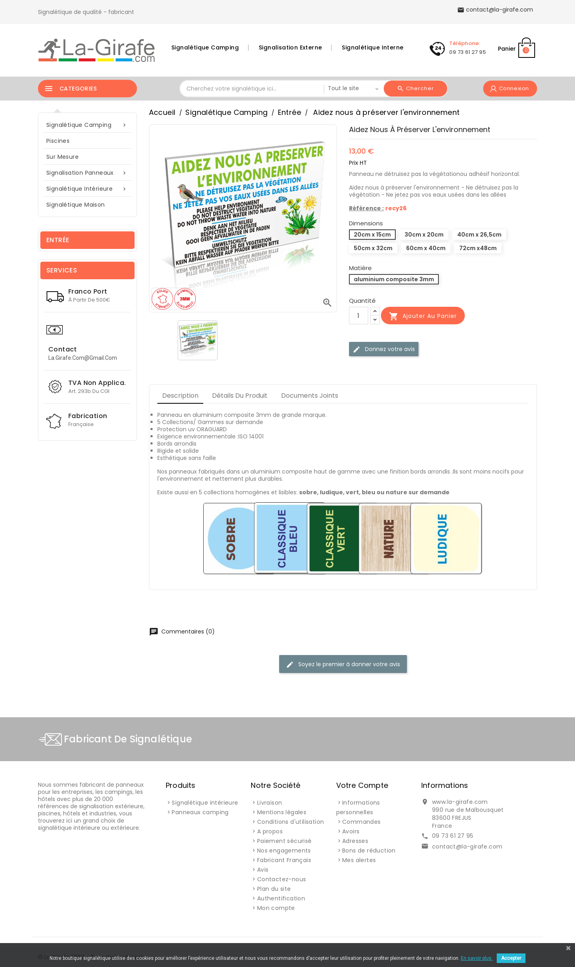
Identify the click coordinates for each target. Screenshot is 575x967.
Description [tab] (180, 395)
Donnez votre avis (384, 349)
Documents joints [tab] (309, 395)
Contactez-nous (281, 879)
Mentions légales (281, 812)
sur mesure (62, 157)
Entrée (57, 240)
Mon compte (276, 908)
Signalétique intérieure (87, 189)
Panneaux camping (200, 812)
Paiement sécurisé (284, 841)
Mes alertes (359, 860)
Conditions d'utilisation (290, 822)
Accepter (511, 958)
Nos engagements (284, 851)
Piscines (57, 141)
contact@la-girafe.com (467, 847)
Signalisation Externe (290, 47)
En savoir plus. (477, 958)
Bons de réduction (369, 851)
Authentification (281, 898)
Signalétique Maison (75, 205)
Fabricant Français (284, 860)
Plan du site (274, 889)
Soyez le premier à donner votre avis (343, 664)
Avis (263, 870)
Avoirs (350, 831)
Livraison (269, 803)
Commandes (361, 822)
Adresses (355, 841)
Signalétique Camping (205, 47)
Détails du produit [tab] (240, 395)
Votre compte (362, 785)
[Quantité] (358, 315)
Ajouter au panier (423, 316)
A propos (270, 831)
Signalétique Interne (372, 47)
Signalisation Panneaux (87, 173)
